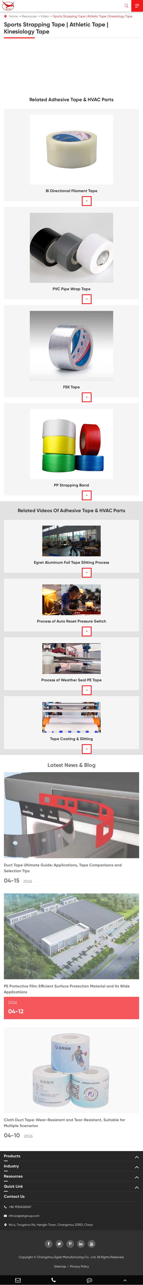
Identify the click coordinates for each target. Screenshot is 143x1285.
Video (45, 16)
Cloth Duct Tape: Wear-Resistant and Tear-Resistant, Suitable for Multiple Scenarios (64, 1124)
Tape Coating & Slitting (71, 738)
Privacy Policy (79, 1266)
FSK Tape (71, 387)
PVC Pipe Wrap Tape (72, 289)
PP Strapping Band (71, 485)
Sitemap (60, 1266)
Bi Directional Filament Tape (71, 190)
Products (12, 1156)
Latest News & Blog (72, 766)
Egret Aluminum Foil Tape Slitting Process (71, 562)
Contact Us (14, 1196)
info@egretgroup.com (22, 1215)
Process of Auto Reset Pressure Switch (71, 621)
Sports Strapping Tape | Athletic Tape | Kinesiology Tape (92, 16)
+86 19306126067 (17, 1206)
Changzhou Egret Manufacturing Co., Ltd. (66, 1257)
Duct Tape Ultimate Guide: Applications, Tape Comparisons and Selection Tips (63, 869)
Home (13, 16)
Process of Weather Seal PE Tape (71, 680)
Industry (11, 1166)
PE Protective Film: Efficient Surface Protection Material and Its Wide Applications (67, 990)
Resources (29, 16)
